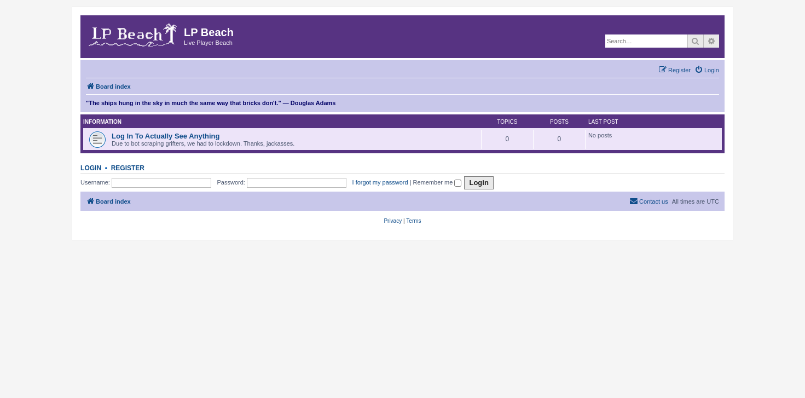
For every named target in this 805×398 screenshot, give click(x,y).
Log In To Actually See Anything (165, 136)
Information (102, 122)
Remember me (437, 182)
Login (90, 168)
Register (127, 168)
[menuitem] (706, 70)
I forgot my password (380, 182)
